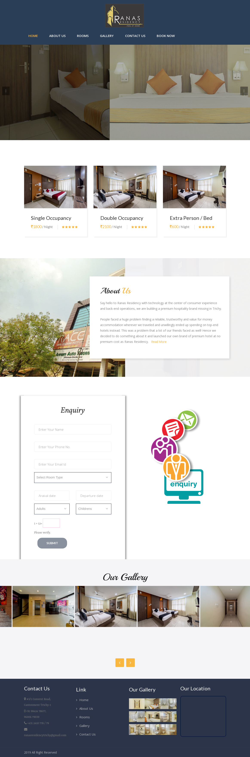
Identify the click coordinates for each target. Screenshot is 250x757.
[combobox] (72, 477)
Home (33, 36)
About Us (57, 36)
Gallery (106, 36)
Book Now (166, 36)
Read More (159, 342)
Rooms (83, 36)
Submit (52, 543)
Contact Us (135, 36)
